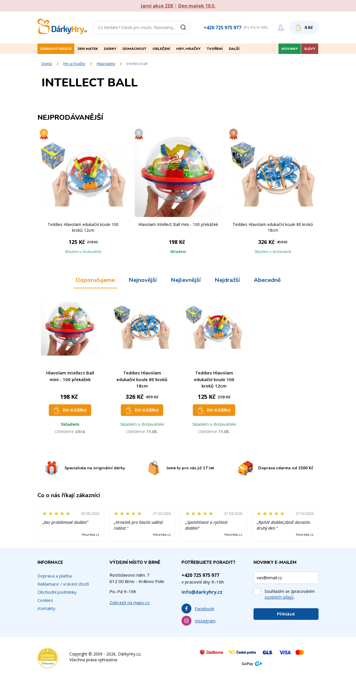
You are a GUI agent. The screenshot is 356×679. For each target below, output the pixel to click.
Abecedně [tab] (267, 280)
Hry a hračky (74, 63)
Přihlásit (286, 614)
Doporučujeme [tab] (95, 280)
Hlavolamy (106, 63)
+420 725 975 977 (222, 27)
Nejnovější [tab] (143, 280)
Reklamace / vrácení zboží (63, 584)
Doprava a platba (54, 576)
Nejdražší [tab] (227, 280)
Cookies (45, 600)
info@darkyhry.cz (201, 592)
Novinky (289, 48)
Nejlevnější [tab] (186, 280)
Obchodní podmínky (57, 592)
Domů (47, 63)
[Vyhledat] (185, 27)
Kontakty (46, 608)
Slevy (309, 48)
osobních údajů (279, 597)
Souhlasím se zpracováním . (290, 594)
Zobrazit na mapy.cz (129, 602)
